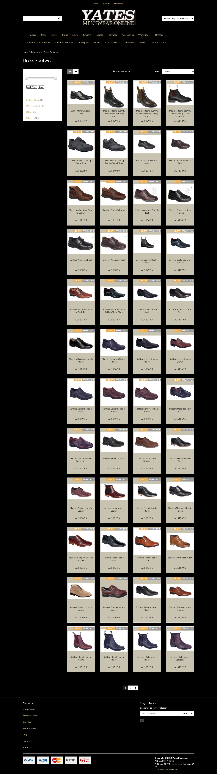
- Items (176, 18)
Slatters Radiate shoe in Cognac (180, 608)
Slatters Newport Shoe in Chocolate (81, 559)
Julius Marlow (35, 100)
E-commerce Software (163, 770)
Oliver (31, 112)
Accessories (128, 34)
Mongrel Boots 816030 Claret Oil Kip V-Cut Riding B (180, 113)
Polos (65, 34)
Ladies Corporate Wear (39, 42)
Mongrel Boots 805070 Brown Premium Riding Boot (147, 113)
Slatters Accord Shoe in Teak (180, 161)
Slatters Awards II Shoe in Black (180, 211)
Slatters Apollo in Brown (114, 210)
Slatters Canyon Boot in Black (147, 261)
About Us (27, 747)
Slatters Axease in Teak (114, 260)
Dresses (159, 34)
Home (96, 4)
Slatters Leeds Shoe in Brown (180, 360)
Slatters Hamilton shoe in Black (81, 360)
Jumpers (87, 34)
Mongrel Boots (35, 106)
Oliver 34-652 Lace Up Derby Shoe (81, 161)
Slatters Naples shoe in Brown (81, 509)
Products (106, 4)
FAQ (25, 734)
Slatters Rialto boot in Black (147, 658)
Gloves (97, 42)
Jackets (99, 34)
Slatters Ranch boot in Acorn (81, 658)
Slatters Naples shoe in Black (180, 459)
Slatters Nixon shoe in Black (114, 559)
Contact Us (28, 741)
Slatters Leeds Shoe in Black (147, 360)
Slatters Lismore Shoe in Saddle (114, 410)
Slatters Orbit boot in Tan (180, 557)
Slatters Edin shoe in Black (147, 310)
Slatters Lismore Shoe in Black (81, 410)
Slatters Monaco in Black (114, 458)
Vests (142, 42)
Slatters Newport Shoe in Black (180, 509)
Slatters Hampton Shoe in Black (114, 360)
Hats (165, 42)
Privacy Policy (29, 709)
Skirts (117, 42)
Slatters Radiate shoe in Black (147, 608)
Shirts (75, 34)
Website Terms (30, 715)
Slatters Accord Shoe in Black (147, 161)
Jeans (43, 34)
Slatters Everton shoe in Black (180, 310)
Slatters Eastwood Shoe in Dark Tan (81, 310)
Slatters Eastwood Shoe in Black (180, 261)
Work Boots (144, 34)
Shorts (54, 34)
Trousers (31, 34)
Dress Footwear (51, 52)
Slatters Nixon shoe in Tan (147, 559)
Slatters (33, 118)
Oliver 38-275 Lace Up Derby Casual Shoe (114, 161)
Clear (41, 87)
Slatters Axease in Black (81, 260)
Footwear (112, 34)
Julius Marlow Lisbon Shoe (81, 112)
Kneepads (84, 42)
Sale (107, 42)
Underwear (129, 42)
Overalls (154, 42)
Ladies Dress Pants (65, 42)
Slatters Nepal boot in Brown (114, 509)
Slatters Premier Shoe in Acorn (114, 608)
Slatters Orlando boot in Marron (81, 608)
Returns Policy (29, 728)
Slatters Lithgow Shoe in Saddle (147, 410)
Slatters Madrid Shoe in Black (180, 410)
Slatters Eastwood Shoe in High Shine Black (114, 310)
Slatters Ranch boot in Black (114, 658)
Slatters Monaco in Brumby (147, 459)
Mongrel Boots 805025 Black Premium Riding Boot (114, 113)
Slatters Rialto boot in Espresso (180, 658)
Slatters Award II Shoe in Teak (147, 211)
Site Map (27, 722)
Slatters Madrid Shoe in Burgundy (81, 459)
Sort (157, 71)
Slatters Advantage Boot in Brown (81, 211)
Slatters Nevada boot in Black (147, 509)
